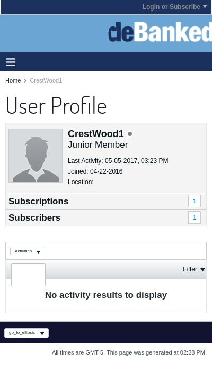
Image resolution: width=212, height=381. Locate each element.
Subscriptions (38, 201)
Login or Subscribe (175, 7)
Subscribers (34, 218)
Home (13, 80)
